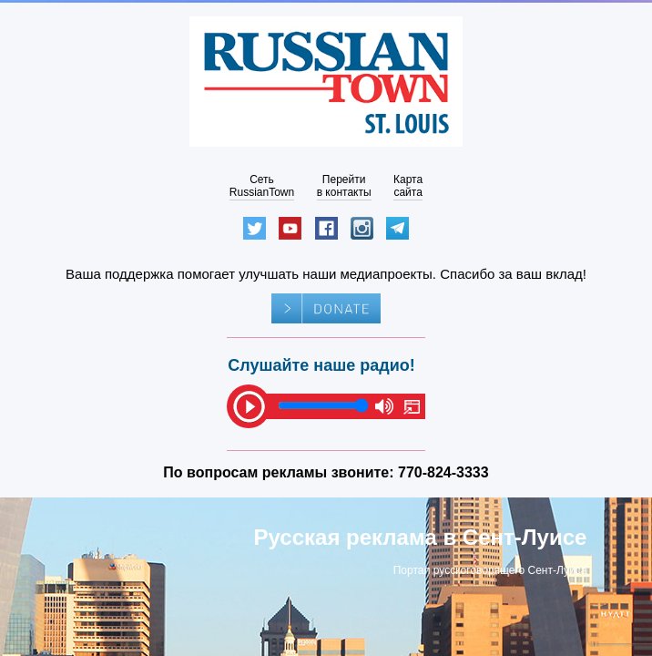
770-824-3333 (443, 472)
